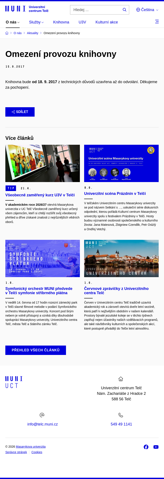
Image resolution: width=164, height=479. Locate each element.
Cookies (36, 452)
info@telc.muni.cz (42, 424)
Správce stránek (16, 452)
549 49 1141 (121, 424)
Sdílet (20, 112)
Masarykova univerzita (30, 446)
